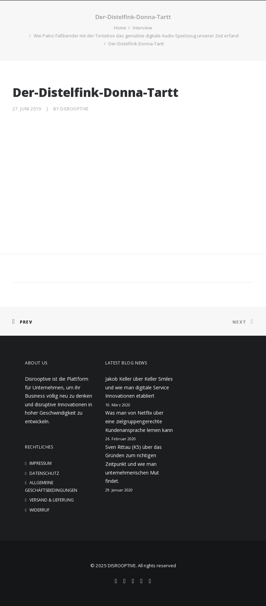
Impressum (40, 463)
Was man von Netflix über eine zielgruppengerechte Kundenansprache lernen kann (139, 421)
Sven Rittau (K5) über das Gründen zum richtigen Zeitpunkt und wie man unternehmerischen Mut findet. (133, 464)
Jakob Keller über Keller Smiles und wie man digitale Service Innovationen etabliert (139, 387)
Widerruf (39, 510)
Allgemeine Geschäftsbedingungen (51, 486)
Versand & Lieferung (51, 500)
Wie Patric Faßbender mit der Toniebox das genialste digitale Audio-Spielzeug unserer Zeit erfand (136, 36)
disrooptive (74, 109)
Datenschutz (44, 473)
